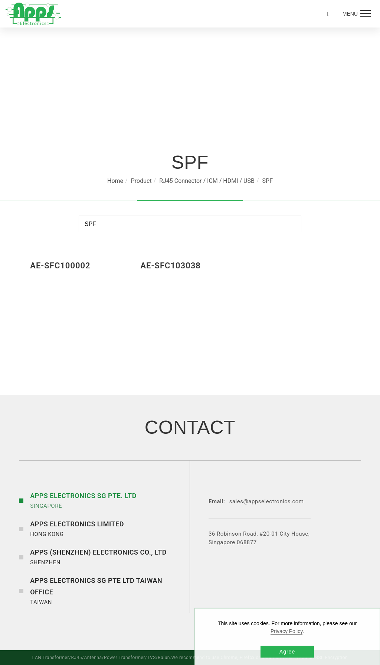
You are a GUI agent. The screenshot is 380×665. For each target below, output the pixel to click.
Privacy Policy (286, 631)
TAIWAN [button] (108, 590)
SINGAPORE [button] (83, 500)
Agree (287, 652)
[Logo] (33, 13)
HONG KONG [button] (77, 528)
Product (141, 180)
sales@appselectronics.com (266, 501)
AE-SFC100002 (60, 265)
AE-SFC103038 (170, 265)
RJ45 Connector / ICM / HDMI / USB (207, 180)
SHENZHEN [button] (98, 556)
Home (115, 180)
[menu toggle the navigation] (355, 14)
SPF (267, 180)
